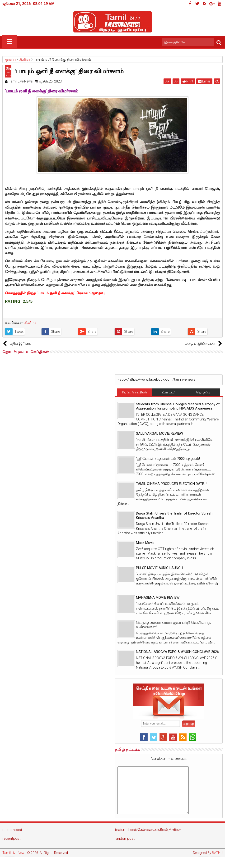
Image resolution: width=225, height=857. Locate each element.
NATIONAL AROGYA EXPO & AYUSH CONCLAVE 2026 (177, 652)
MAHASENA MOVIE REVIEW (157, 597)
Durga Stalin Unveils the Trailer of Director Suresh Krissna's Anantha (174, 515)
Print (188, 81)
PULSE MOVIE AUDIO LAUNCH (159, 568)
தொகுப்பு (203, 392)
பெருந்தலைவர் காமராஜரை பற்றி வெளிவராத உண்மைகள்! (173, 624)
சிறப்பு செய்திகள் (134, 392)
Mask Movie (145, 543)
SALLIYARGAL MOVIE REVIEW (159, 433)
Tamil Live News (14, 853)
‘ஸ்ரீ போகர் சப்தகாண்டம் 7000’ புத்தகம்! (168, 458)
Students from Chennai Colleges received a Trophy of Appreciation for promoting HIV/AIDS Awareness (178, 406)
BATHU (217, 853)
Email (204, 81)
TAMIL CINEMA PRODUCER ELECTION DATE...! (171, 484)
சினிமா (30, 323)
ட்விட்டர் (168, 392)
